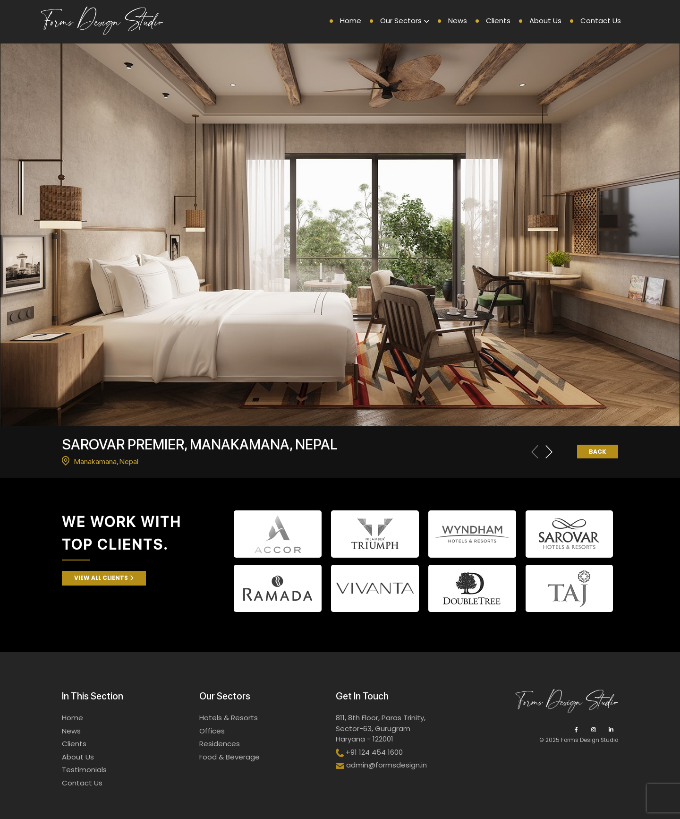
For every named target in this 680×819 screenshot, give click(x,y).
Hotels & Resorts (228, 718)
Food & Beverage (229, 757)
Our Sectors (401, 21)
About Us (545, 21)
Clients (498, 21)
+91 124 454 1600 (374, 752)
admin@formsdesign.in (386, 765)
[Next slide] (549, 452)
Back (597, 452)
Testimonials (84, 770)
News (457, 21)
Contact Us (600, 21)
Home (350, 21)
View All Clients (104, 578)
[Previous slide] (534, 452)
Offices (212, 731)
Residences (219, 744)
